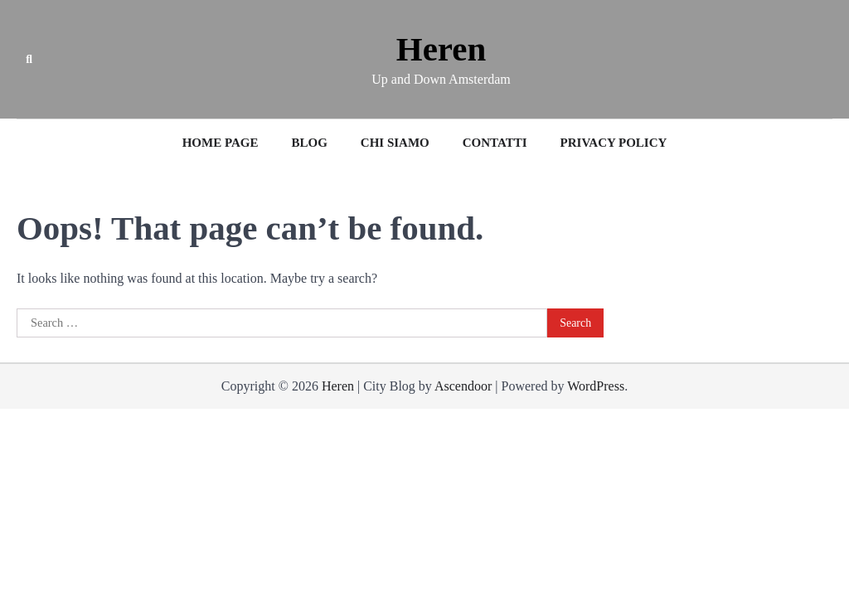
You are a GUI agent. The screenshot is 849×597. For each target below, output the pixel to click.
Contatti (495, 142)
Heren (441, 49)
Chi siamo (395, 142)
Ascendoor (463, 386)
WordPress (595, 386)
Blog (309, 142)
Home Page (220, 142)
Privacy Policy (613, 142)
